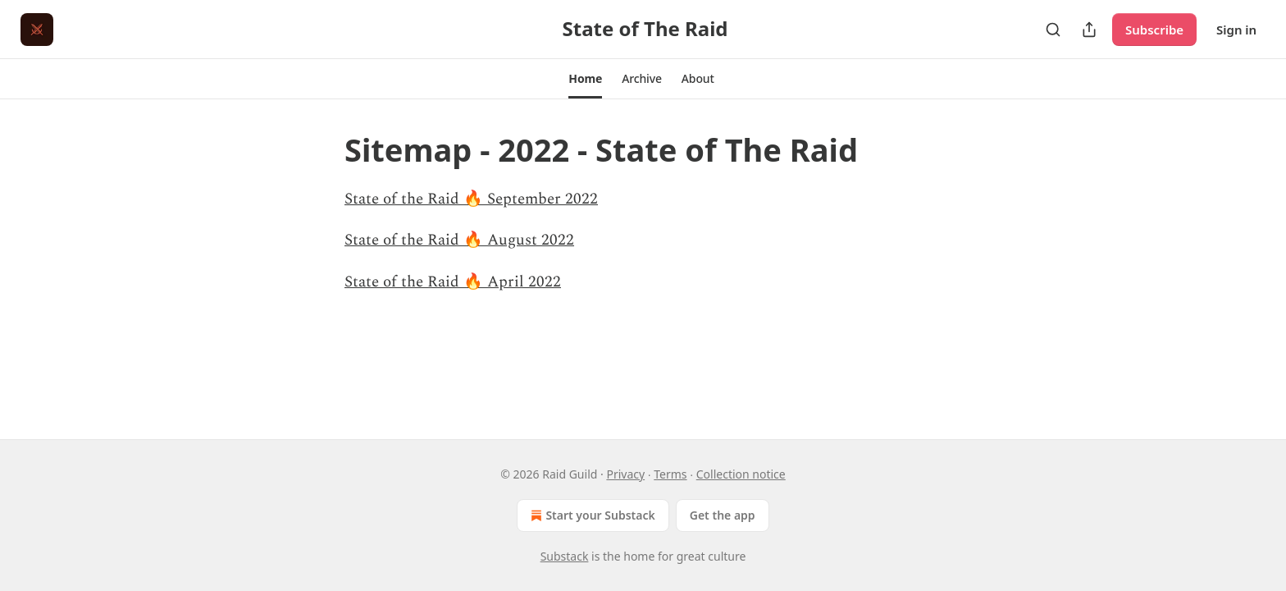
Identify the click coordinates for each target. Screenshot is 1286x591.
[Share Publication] (1089, 29)
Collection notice (741, 474)
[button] (585, 78)
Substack (564, 556)
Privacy (625, 474)
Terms (670, 474)
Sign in (1236, 29)
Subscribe (1154, 29)
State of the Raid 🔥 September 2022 (471, 199)
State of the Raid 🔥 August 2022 (459, 240)
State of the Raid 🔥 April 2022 (452, 282)
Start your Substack (590, 515)
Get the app (722, 515)
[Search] (1053, 29)
